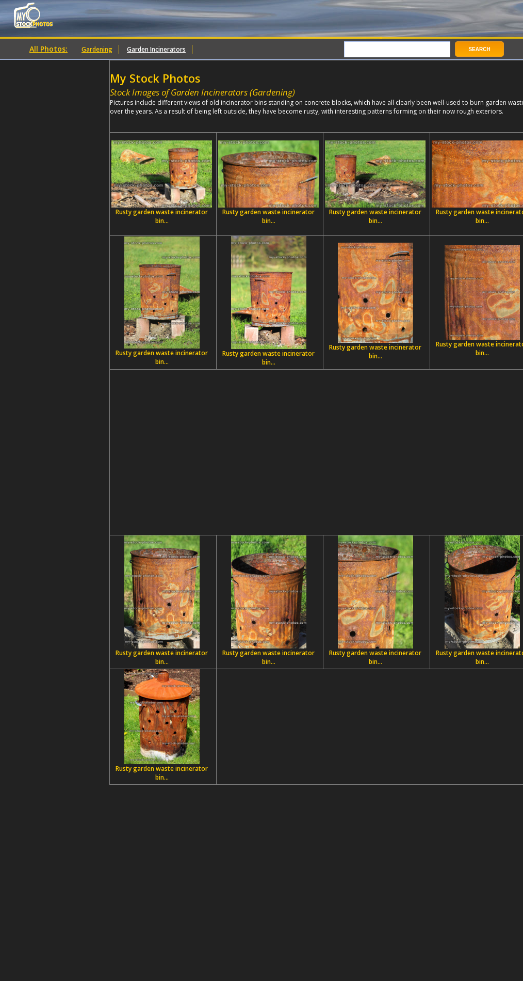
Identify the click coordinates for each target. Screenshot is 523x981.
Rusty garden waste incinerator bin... (161, 182)
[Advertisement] (323, 452)
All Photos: (48, 49)
